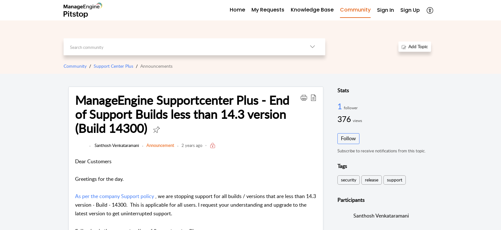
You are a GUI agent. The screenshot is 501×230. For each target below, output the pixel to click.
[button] (430, 10)
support (394, 180)
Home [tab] (237, 9)
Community (75, 66)
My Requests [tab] (267, 9)
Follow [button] (348, 138)
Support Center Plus (113, 66)
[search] (182, 46)
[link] (80, 148)
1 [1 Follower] (340, 106)
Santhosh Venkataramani (116, 145)
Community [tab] (355, 9)
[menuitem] (385, 10)
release (371, 180)
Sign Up (410, 10)
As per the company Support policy (114, 196)
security (348, 180)
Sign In (385, 10)
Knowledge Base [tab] (312, 9)
